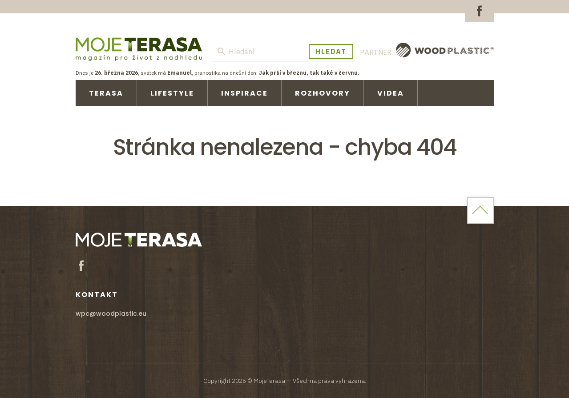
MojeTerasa (139, 48)
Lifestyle (172, 93)
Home (480, 210)
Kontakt (97, 294)
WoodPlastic (445, 50)
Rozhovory (322, 93)
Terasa (106, 93)
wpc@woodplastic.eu (111, 313)
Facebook (479, 10)
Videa (390, 93)
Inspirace (244, 93)
